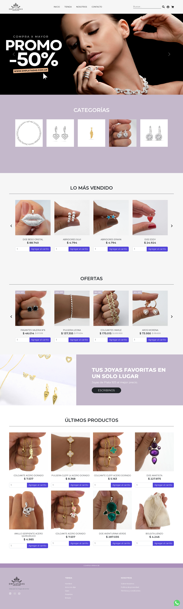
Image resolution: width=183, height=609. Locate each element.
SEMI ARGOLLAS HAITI (72, 239)
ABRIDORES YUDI (150, 239)
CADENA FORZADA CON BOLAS (72, 330)
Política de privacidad (130, 587)
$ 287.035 (112, 536)
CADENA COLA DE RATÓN (111, 330)
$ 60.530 (106, 333)
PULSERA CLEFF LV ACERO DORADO (70, 475)
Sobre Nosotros (127, 584)
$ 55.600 (72, 242)
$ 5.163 (112, 478)
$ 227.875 (154, 478)
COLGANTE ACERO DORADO (29, 475)
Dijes (67, 591)
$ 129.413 (28, 333)
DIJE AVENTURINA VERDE (112, 533)
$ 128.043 (145, 333)
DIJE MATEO (32, 330)
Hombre (68, 584)
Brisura (68, 598)
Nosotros (81, 7)
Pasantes (69, 594)
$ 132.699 (67, 333)
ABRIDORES (33, 239)
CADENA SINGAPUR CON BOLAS (150, 330)
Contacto (97, 7)
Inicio (57, 7)
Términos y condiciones (130, 591)
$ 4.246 (154, 536)
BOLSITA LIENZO (154, 533)
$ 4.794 (33, 242)
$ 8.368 (70, 478)
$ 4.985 (29, 539)
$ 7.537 (28, 478)
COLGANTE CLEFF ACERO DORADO (112, 475)
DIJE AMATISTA (154, 475)
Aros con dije (70, 587)
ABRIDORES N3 (111, 239)
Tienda (68, 7)
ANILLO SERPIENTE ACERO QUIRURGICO (28, 534)
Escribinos (106, 390)
